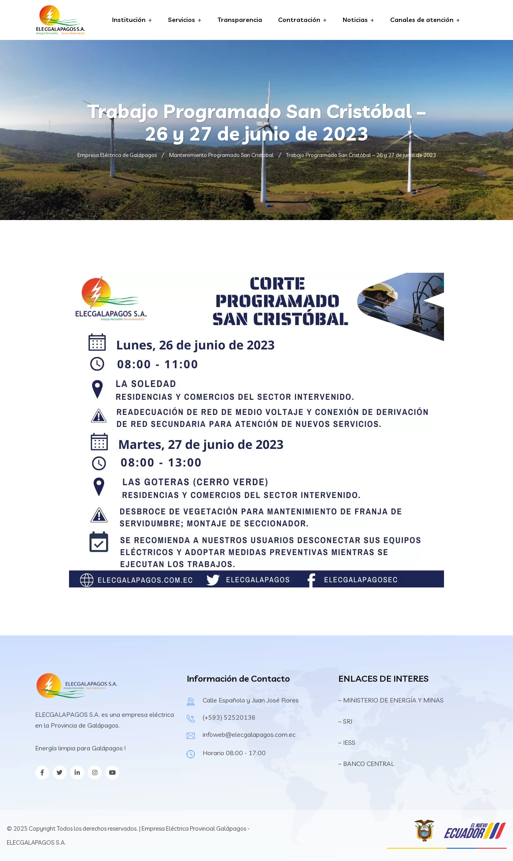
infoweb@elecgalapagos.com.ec (249, 734)
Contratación (299, 20)
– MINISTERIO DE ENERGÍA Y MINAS (391, 700)
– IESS (346, 742)
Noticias (355, 20)
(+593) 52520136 (229, 717)
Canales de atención (422, 20)
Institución (129, 20)
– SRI (345, 721)
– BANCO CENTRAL (366, 764)
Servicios (181, 20)
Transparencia (239, 20)
